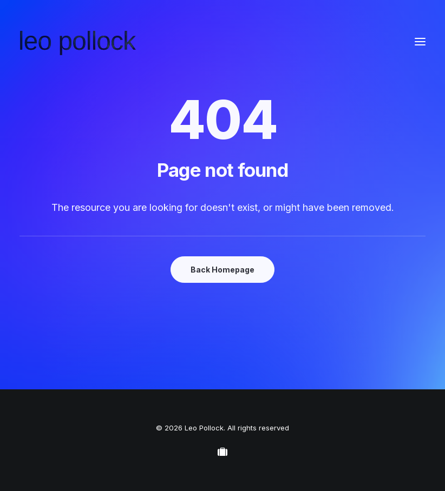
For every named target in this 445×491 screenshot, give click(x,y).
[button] (420, 41)
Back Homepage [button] (222, 269)
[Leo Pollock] (77, 42)
